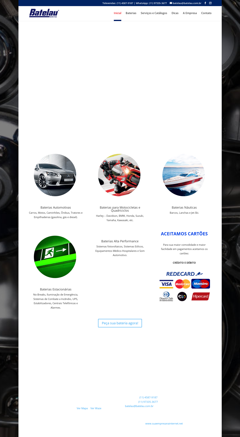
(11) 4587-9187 (148, 397)
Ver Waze (95, 408)
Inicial (117, 13)
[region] (120, 69)
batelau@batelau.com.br (139, 406)
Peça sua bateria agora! (120, 323)
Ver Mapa (82, 408)
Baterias (131, 13)
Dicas (175, 13)
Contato (206, 13)
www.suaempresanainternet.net (164, 423)
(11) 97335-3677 (148, 401)
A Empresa (190, 13)
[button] (23, 69)
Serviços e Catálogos (154, 13)
